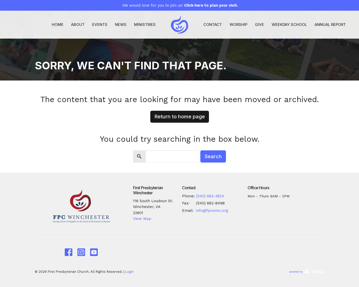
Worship (238, 24)
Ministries (145, 24)
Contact (212, 24)
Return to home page (179, 117)
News (120, 24)
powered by (306, 271)
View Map (142, 218)
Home (57, 24)
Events (99, 24)
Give (259, 24)
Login (129, 272)
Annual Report (330, 24)
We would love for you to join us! (180, 5)
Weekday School (289, 24)
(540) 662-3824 (210, 196)
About (78, 24)
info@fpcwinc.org (212, 210)
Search (213, 156)
